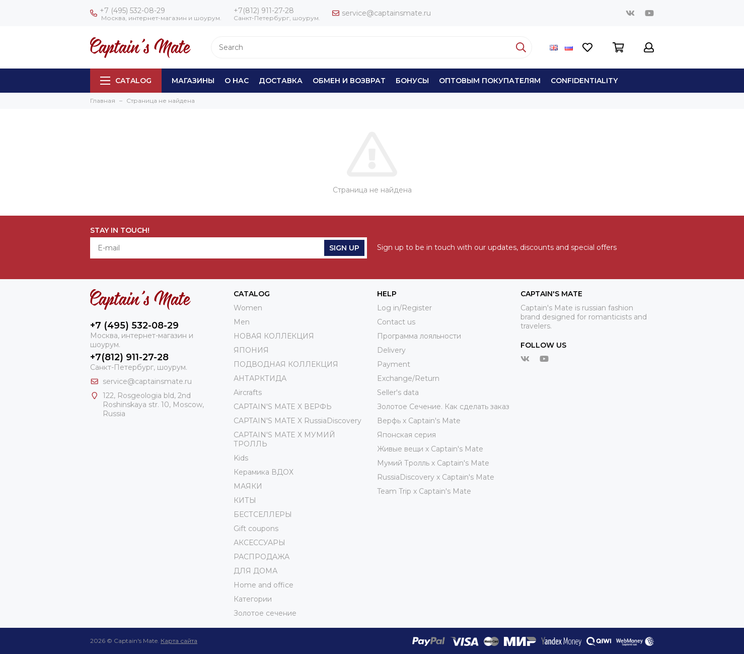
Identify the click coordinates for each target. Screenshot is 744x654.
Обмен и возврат (349, 80)
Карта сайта (179, 640)
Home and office (263, 585)
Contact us (396, 321)
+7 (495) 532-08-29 (127, 10)
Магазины (193, 80)
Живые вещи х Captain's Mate (430, 448)
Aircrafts (248, 392)
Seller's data (398, 392)
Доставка (281, 80)
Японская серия (406, 434)
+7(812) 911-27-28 (264, 10)
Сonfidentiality (584, 80)
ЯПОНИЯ (251, 350)
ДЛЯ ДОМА (255, 570)
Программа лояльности (419, 336)
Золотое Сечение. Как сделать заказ (443, 406)
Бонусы (412, 80)
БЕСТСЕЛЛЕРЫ (263, 514)
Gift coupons (256, 528)
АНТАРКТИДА (260, 378)
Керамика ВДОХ (263, 472)
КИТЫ (245, 500)
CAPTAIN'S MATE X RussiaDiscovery (297, 420)
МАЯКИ (248, 486)
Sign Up (344, 247)
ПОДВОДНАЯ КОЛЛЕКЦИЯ (286, 364)
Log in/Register (404, 307)
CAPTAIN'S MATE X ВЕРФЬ (283, 406)
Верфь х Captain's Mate (419, 420)
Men (242, 321)
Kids (241, 458)
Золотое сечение (265, 613)
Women (248, 307)
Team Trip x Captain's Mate (424, 491)
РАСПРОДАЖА (261, 556)
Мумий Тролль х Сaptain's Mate (433, 463)
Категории (253, 599)
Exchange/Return (408, 378)
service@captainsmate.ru (381, 13)
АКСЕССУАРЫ (259, 542)
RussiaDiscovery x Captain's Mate (435, 477)
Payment (393, 364)
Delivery (391, 350)
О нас (237, 80)
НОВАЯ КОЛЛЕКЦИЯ (274, 336)
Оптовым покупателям (490, 80)
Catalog (126, 80)
